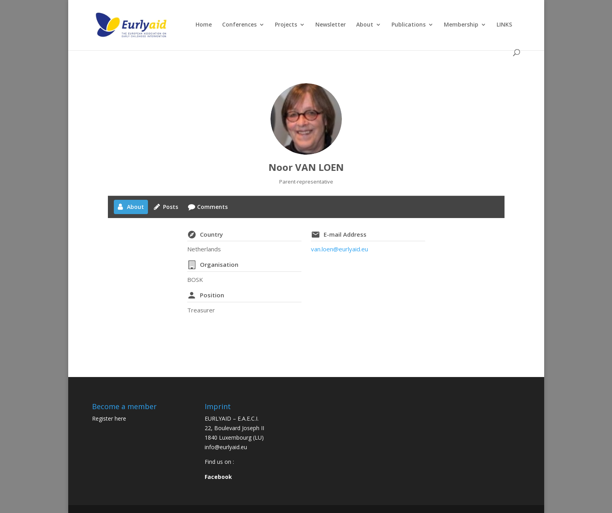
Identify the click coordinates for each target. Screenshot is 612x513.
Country (211, 234)
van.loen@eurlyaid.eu (339, 249)
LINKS (504, 25)
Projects (286, 25)
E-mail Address (345, 234)
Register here (109, 418)
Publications (408, 25)
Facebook (218, 476)
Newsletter (330, 25)
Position (212, 295)
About (364, 25)
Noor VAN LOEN (306, 167)
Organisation (219, 264)
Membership (461, 25)
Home (204, 25)
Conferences (239, 25)
